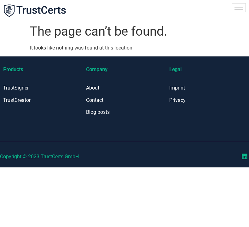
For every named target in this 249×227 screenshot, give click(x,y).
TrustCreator (17, 100)
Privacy (177, 100)
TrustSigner (16, 88)
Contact (94, 100)
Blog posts (98, 112)
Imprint (177, 88)
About (92, 88)
